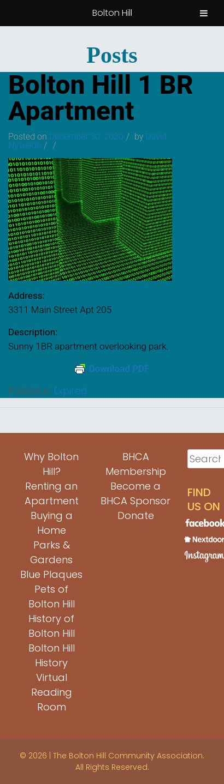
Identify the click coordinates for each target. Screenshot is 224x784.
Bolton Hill (112, 13)
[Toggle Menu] (204, 13)
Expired (70, 390)
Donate (135, 515)
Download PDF (111, 368)
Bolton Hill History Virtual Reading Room (51, 677)
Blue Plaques (51, 574)
